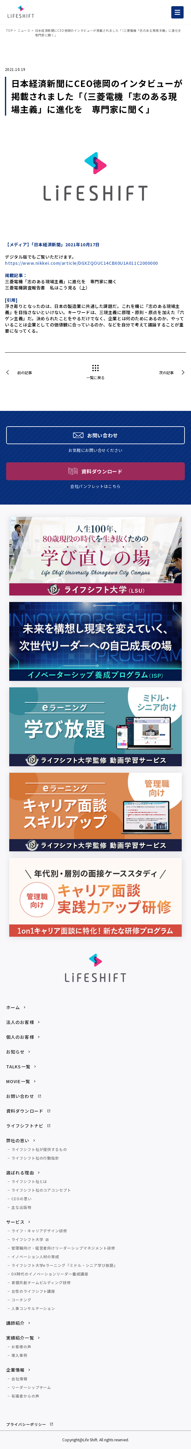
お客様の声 (21, 1346)
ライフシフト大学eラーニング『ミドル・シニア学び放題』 (64, 1265)
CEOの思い (21, 1198)
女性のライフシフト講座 (33, 1291)
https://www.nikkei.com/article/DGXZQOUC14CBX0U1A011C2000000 (81, 263)
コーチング (21, 1299)
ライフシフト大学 (27, 1239)
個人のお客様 (20, 1037)
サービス (15, 1222)
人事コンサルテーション (33, 1308)
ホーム (13, 1007)
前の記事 (24, 372)
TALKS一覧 (18, 1066)
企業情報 (15, 1370)
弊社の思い (18, 1140)
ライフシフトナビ (24, 1126)
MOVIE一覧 (18, 1081)
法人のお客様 (20, 1022)
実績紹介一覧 (20, 1338)
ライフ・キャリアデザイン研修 (39, 1230)
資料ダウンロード (24, 1111)
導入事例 (19, 1355)
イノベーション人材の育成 (35, 1256)
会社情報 (19, 1378)
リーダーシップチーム (31, 1387)
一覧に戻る (95, 377)
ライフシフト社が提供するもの (39, 1149)
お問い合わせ (20, 1096)
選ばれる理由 (20, 1172)
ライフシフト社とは (29, 1181)
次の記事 (166, 372)
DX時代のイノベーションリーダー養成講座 (49, 1273)
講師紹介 (15, 1323)
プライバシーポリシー (26, 1424)
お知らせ (15, 1052)
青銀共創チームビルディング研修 (41, 1282)
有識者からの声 (25, 1395)
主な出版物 (21, 1207)
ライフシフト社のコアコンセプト (41, 1190)
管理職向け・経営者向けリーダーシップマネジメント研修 (63, 1247)
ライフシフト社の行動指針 (35, 1157)
